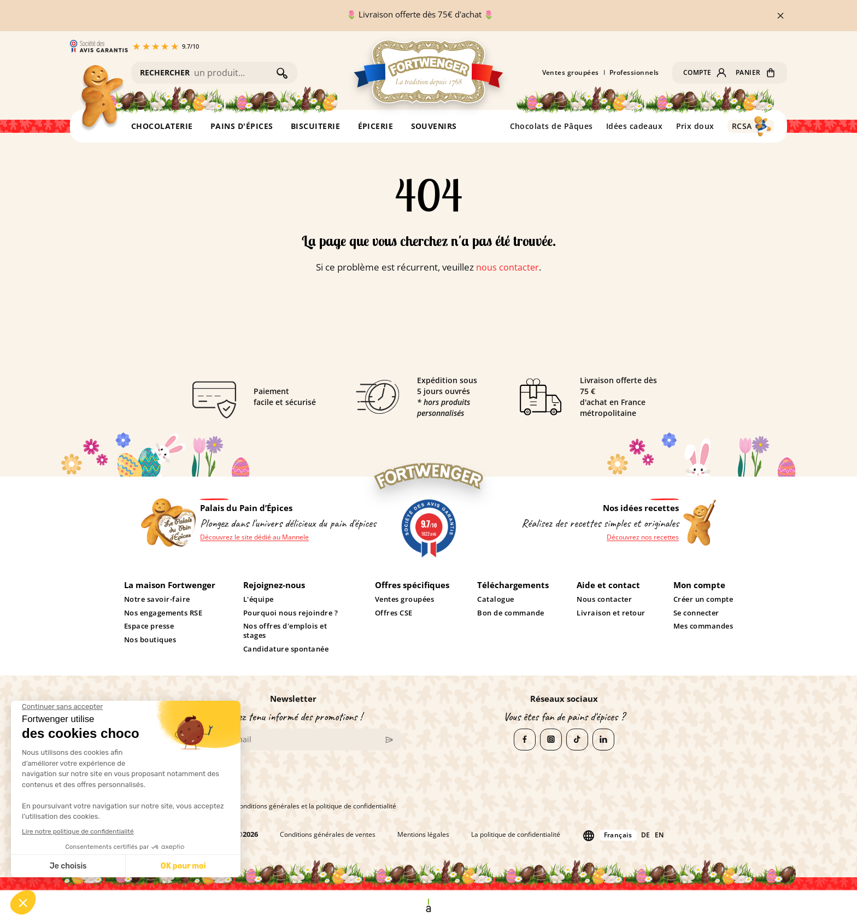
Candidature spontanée (285, 649)
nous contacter (507, 267)
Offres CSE (394, 613)
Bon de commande (510, 613)
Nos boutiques (150, 640)
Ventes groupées (567, 72)
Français (625, 834)
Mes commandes (703, 626)
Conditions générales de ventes (320, 834)
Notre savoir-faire (157, 599)
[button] (702, 72)
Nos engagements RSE (163, 613)
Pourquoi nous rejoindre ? (290, 613)
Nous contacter (604, 599)
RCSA (742, 126)
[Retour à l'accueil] (101, 98)
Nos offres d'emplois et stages (285, 631)
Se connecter (696, 613)
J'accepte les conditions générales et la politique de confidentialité (290, 806)
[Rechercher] (232, 73)
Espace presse (149, 626)
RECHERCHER (165, 72)
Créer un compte (703, 599)
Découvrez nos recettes (641, 537)
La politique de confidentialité (517, 834)
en (669, 834)
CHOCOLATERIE (162, 126)
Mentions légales (420, 834)
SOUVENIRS (434, 126)
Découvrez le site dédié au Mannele (257, 537)
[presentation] (267, 780)
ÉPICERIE (376, 126)
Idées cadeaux (634, 126)
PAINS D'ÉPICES (241, 126)
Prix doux (695, 126)
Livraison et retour (611, 613)
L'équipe (258, 599)
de (655, 834)
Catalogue (495, 599)
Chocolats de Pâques (552, 126)
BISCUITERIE (316, 126)
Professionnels (631, 72)
